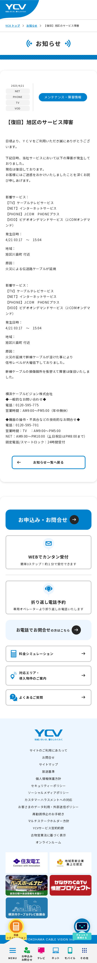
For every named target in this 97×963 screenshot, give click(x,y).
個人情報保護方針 (48, 778)
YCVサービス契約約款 (48, 828)
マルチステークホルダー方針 (48, 821)
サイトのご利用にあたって (48, 750)
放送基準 (48, 771)
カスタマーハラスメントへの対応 (49, 800)
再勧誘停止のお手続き (48, 814)
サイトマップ (48, 764)
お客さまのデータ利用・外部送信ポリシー (48, 807)
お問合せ (48, 757)
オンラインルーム (48, 842)
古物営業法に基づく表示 (48, 835)
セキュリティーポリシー (48, 786)
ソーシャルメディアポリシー (48, 792)
